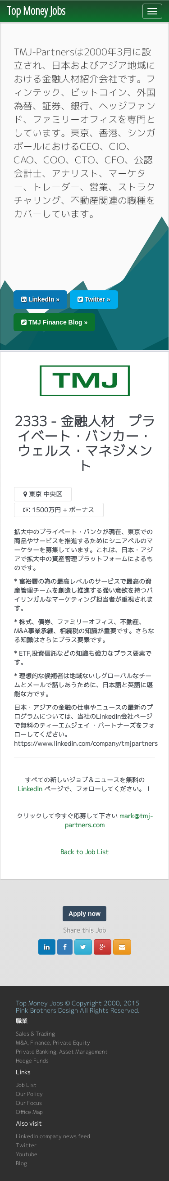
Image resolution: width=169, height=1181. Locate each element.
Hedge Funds (32, 1060)
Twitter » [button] (94, 299)
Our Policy (29, 1094)
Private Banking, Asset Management (62, 1051)
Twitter (26, 1145)
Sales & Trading (35, 1033)
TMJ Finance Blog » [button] (54, 322)
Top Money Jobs (36, 10)
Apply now (84, 913)
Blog (21, 1163)
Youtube (26, 1154)
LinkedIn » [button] (40, 299)
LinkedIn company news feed (53, 1136)
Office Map (29, 1112)
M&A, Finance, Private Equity (53, 1042)
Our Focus (29, 1103)
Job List (26, 1085)
